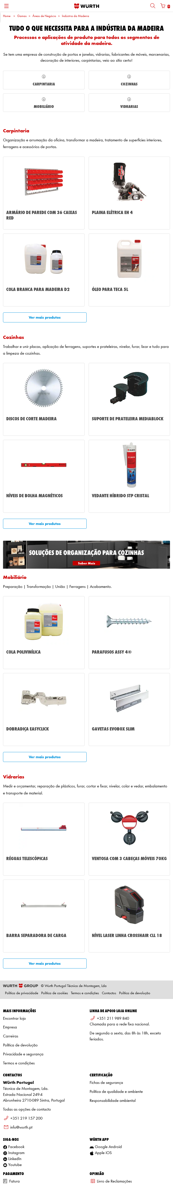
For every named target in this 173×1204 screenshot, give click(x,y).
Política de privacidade (21, 993)
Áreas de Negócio (44, 16)
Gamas (22, 16)
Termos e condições (85, 993)
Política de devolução (134, 993)
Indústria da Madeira (75, 16)
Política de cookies (54, 993)
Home (6, 16)
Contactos (109, 993)
